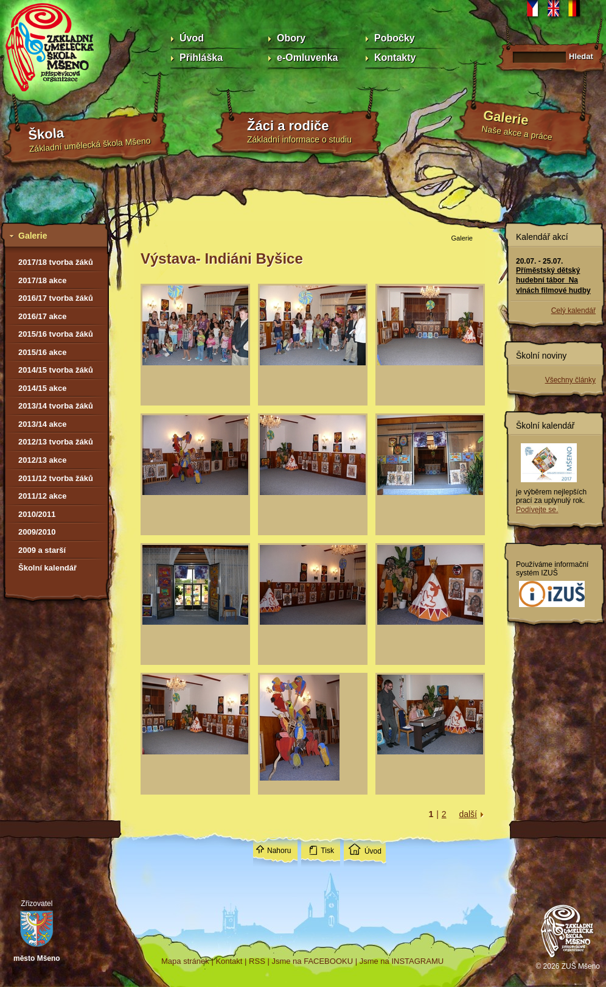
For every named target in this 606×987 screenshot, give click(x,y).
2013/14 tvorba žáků (55, 405)
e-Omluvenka (307, 57)
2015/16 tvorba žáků (55, 334)
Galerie (505, 117)
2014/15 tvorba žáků (55, 369)
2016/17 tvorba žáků (55, 298)
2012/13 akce (42, 460)
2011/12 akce (42, 496)
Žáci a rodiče (288, 125)
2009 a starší (42, 550)
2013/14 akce (42, 424)
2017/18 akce (42, 280)
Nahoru (279, 850)
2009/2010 (36, 531)
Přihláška (201, 57)
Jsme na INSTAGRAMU (402, 961)
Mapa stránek (185, 961)
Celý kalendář (573, 310)
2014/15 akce (42, 388)
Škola (46, 134)
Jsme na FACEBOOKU (312, 961)
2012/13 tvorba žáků (55, 441)
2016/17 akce (42, 316)
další (468, 814)
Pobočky (394, 38)
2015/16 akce (42, 352)
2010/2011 (36, 514)
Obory (291, 38)
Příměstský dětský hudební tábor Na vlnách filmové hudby (553, 280)
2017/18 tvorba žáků (55, 262)
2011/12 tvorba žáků (55, 478)
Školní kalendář (47, 567)
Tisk (327, 850)
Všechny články (570, 380)
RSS (257, 961)
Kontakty (395, 57)
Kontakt (228, 961)
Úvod (191, 38)
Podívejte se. (537, 509)
